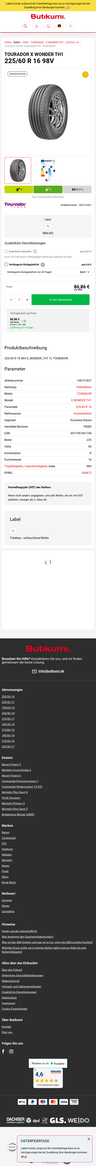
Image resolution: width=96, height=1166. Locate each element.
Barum (6, 832)
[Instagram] (11, 1051)
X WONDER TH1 (55, 42)
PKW (25, 42)
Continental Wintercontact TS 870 (22, 786)
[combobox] (48, 272)
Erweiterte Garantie (20, 251)
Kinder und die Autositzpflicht (19, 931)
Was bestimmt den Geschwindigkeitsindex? (28, 936)
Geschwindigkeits (36, 466)
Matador (7, 854)
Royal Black (9, 882)
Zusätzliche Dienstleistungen (19, 992)
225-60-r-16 (72, 42)
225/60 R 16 (84, 407)
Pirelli (5, 871)
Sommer (7, 900)
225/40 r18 (8, 713)
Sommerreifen (83, 413)
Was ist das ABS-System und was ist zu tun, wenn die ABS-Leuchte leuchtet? (47, 942)
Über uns (7, 1032)
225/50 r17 (8, 746)
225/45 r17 (8, 702)
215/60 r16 (8, 730)
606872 (87, 473)
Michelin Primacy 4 (13, 803)
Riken (5, 877)
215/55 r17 (8, 718)
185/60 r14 (8, 735)
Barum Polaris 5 (11, 764)
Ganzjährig (8, 911)
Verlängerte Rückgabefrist (24, 264)
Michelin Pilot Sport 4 (15, 792)
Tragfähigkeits (13, 466)
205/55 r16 (8, 696)
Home (7, 42)
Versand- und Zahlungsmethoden (21, 986)
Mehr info (48, 232)
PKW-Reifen (84, 387)
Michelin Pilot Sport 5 (15, 809)
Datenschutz (9, 997)
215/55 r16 (8, 741)
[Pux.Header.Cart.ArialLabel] (48, 26)
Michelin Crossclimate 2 (16, 770)
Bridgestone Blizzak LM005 (18, 814)
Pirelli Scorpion (11, 797)
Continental (9, 838)
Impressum (8, 1003)
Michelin (7, 860)
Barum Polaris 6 (11, 775)
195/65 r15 (8, 707)
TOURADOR (37, 42)
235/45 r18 (8, 724)
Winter (6, 906)
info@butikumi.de (51, 671)
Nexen (5, 865)
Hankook (7, 849)
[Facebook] (3, 1051)
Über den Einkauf (12, 970)
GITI (4, 843)
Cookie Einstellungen (14, 1008)
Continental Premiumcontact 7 (20, 781)
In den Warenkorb (60, 299)
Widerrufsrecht (10, 981)
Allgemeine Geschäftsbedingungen (22, 975)
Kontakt (6, 1026)
